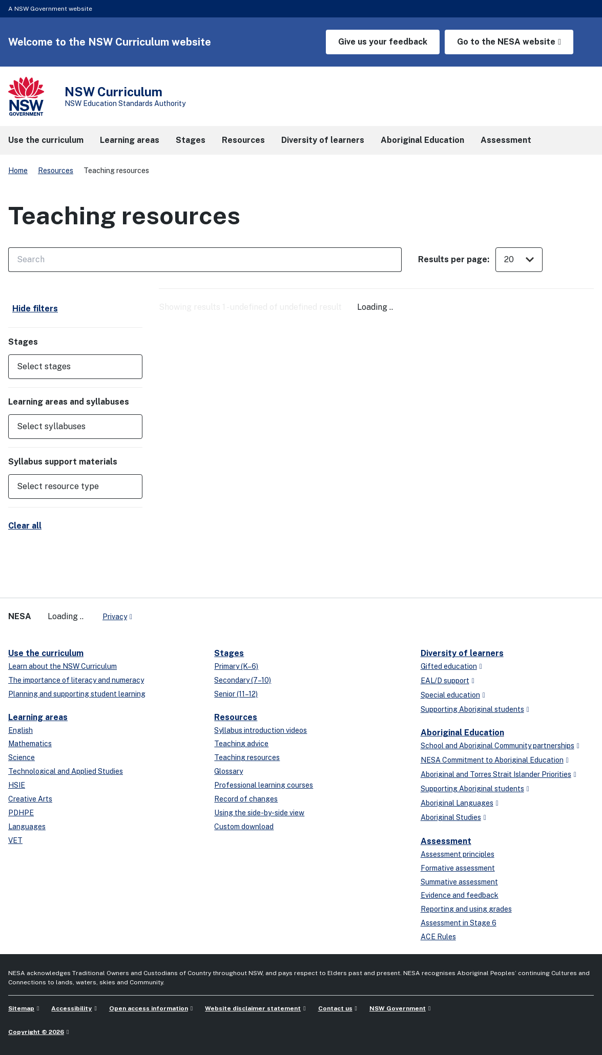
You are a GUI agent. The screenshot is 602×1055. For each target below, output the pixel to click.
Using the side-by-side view (259, 813)
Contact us (335, 1008)
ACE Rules (438, 937)
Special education (450, 695)
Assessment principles (457, 854)
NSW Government (397, 1008)
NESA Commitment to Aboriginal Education (492, 760)
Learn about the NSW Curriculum (62, 666)
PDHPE (21, 813)
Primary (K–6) (236, 666)
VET (15, 840)
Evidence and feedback (460, 895)
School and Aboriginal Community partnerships (497, 746)
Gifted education (449, 666)
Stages (229, 653)
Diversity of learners (462, 653)
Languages (27, 826)
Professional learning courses (263, 785)
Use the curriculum (46, 653)
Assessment (446, 841)
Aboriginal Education (462, 732)
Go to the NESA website (506, 42)
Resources (55, 170)
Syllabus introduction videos (260, 730)
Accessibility (71, 1008)
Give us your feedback (382, 42)
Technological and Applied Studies (65, 771)
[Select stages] (68, 367)
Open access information (148, 1008)
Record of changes (246, 799)
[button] (75, 366)
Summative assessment (459, 882)
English (20, 730)
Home (18, 170)
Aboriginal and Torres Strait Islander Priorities (496, 774)
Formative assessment (458, 868)
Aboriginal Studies (451, 817)
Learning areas (38, 717)
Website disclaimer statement (253, 1008)
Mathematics (30, 744)
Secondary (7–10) (242, 680)
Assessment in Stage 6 (458, 923)
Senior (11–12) (236, 694)
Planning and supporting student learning (77, 694)
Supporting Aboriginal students (472, 709)
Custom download (244, 826)
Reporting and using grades (466, 909)
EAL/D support (445, 681)
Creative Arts (30, 799)
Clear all (24, 526)
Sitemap (21, 1008)
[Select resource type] (68, 486)
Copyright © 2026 (36, 1032)
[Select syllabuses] (68, 426)
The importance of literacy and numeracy (76, 680)
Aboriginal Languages (457, 803)
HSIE (16, 785)
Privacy (114, 617)
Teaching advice (241, 744)
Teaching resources (247, 757)
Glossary (228, 771)
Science (21, 757)
